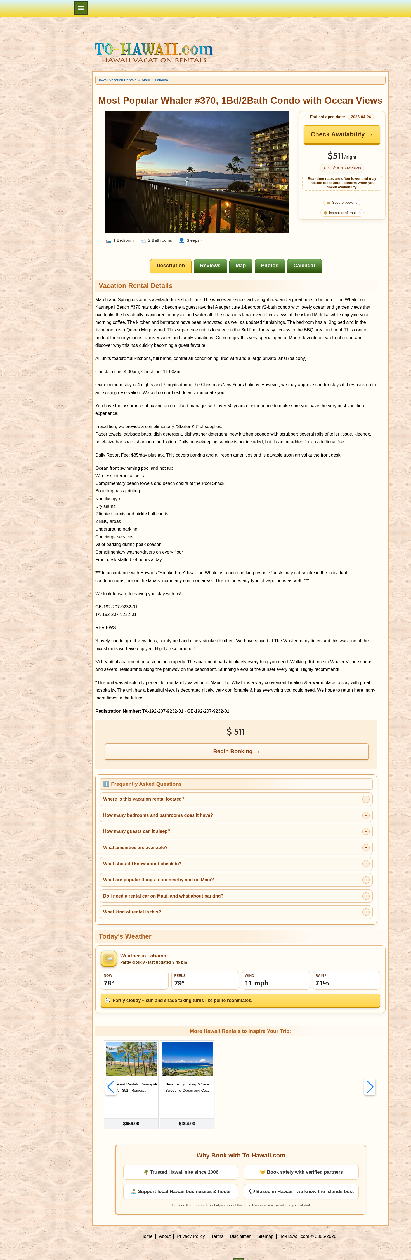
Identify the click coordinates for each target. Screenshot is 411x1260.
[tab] (170, 266)
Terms (217, 1224)
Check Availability (338, 134)
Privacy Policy (191, 1224)
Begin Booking (232, 751)
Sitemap (265, 1224)
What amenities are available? (135, 847)
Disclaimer (240, 1224)
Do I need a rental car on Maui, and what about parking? (163, 896)
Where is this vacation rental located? (144, 799)
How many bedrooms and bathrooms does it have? (158, 815)
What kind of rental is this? (132, 912)
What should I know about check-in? (142, 863)
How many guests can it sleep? (136, 831)
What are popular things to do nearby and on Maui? (158, 879)
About (165, 1224)
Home (147, 1224)
